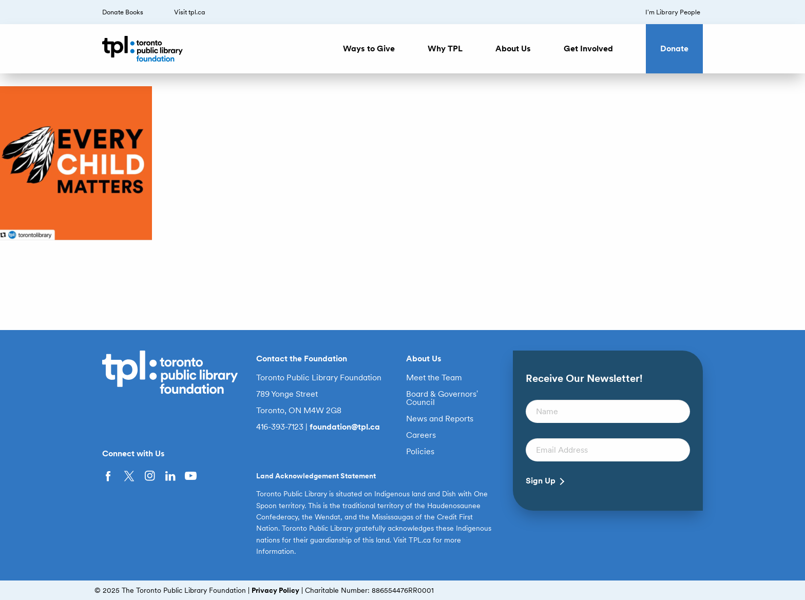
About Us (513, 48)
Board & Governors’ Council (442, 398)
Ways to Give (369, 48)
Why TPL (445, 48)
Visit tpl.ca (189, 12)
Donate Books (122, 12)
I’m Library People (672, 12)
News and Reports (439, 419)
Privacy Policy (275, 590)
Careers (421, 435)
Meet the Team (434, 378)
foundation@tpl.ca (345, 427)
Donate (674, 48)
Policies (420, 452)
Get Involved (588, 48)
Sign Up (540, 481)
